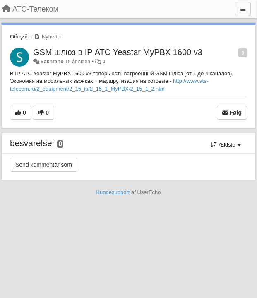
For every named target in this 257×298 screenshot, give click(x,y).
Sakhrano (51, 62)
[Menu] (243, 9)
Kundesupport (113, 192)
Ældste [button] (226, 145)
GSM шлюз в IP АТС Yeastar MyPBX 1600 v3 (117, 52)
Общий (19, 37)
